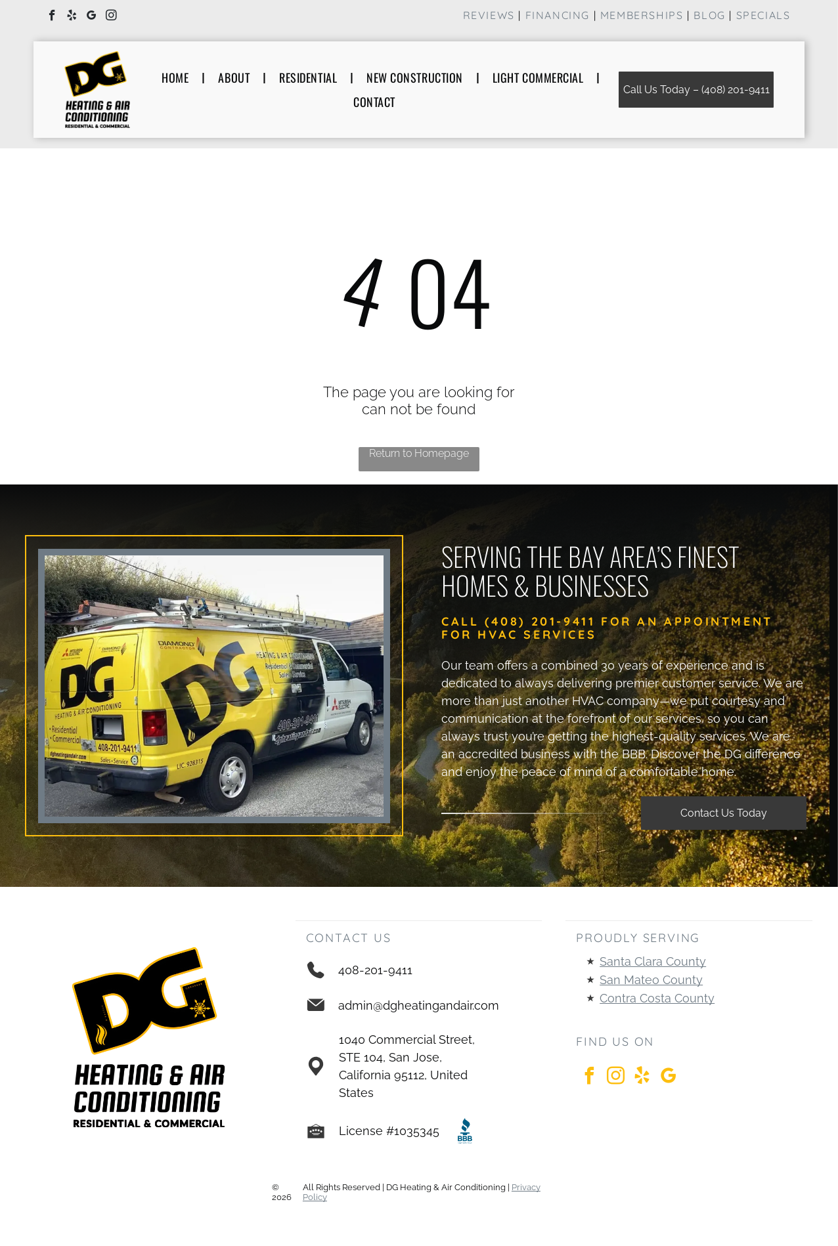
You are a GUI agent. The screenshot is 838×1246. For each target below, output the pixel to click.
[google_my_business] (91, 17)
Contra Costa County (657, 998)
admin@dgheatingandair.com (418, 1005)
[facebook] (52, 17)
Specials (763, 15)
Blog (709, 15)
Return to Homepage (419, 453)
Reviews (489, 15)
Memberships (642, 15)
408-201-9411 (375, 970)
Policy (315, 1197)
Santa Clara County (653, 961)
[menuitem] (176, 77)
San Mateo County (651, 980)
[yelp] (72, 17)
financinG (557, 15)
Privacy (526, 1187)
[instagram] (111, 17)
